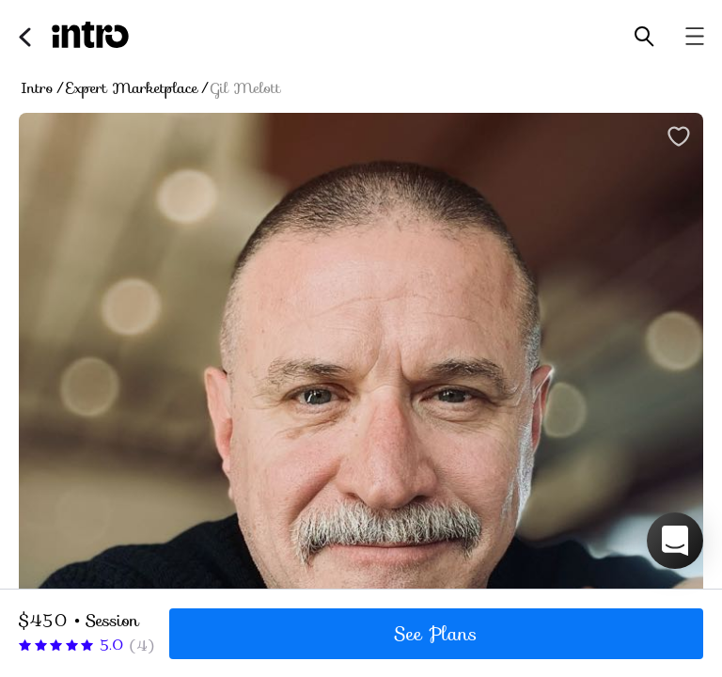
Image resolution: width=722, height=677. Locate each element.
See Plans (436, 634)
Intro (37, 88)
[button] (675, 540)
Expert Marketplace (132, 88)
